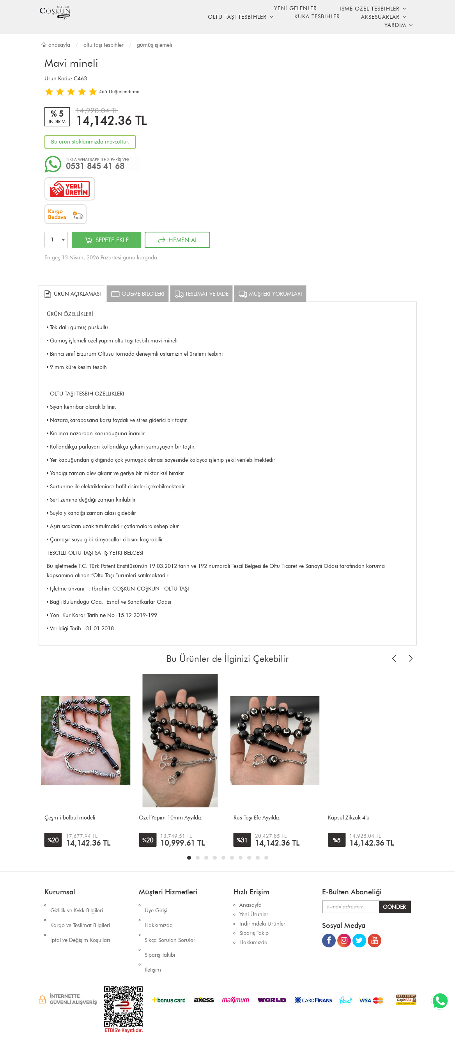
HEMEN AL (177, 240)
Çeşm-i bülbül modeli (69, 817)
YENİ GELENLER (295, 8)
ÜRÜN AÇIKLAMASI (72, 294)
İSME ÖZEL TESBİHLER (370, 8)
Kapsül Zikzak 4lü (349, 817)
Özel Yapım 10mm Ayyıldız (170, 817)
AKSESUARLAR (380, 17)
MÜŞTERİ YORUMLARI (270, 294)
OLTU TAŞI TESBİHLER (237, 17)
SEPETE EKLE (106, 240)
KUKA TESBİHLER (317, 16)
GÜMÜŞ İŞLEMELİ (154, 45)
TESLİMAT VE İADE (201, 294)
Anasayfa (55, 45)
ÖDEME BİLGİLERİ (138, 294)
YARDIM (395, 25)
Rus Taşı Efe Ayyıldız (257, 817)
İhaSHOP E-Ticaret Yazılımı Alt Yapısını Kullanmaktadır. (274, 1021)
